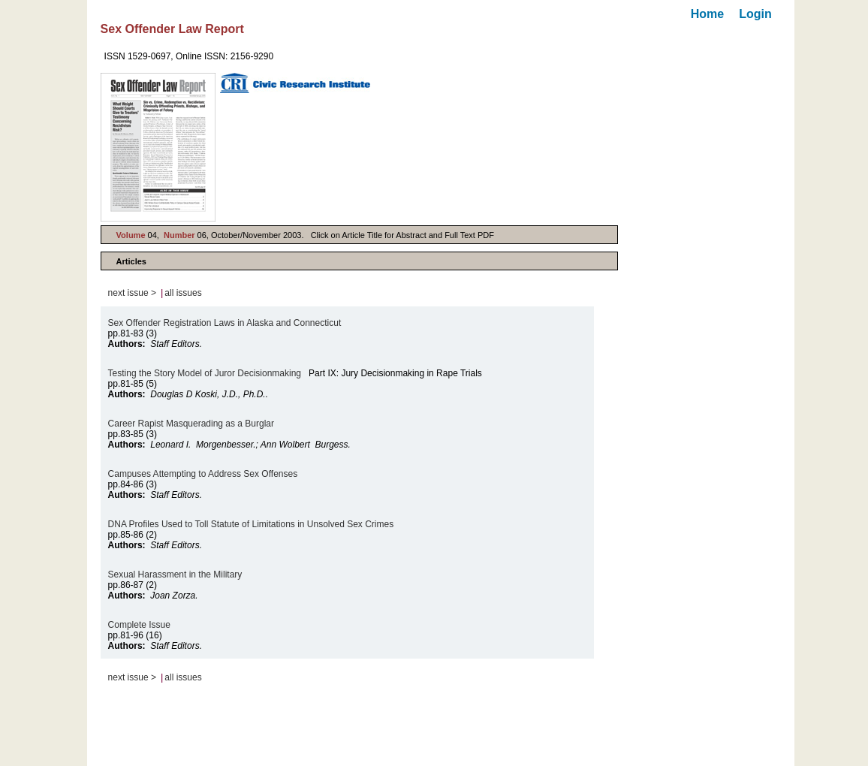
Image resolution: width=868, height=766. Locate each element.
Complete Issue (139, 625)
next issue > (132, 293)
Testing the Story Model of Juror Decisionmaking (204, 373)
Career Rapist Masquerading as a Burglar (191, 423)
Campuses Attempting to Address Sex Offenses (203, 474)
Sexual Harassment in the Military (175, 574)
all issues (182, 293)
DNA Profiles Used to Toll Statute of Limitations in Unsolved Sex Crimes (251, 524)
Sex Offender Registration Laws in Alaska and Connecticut (225, 323)
